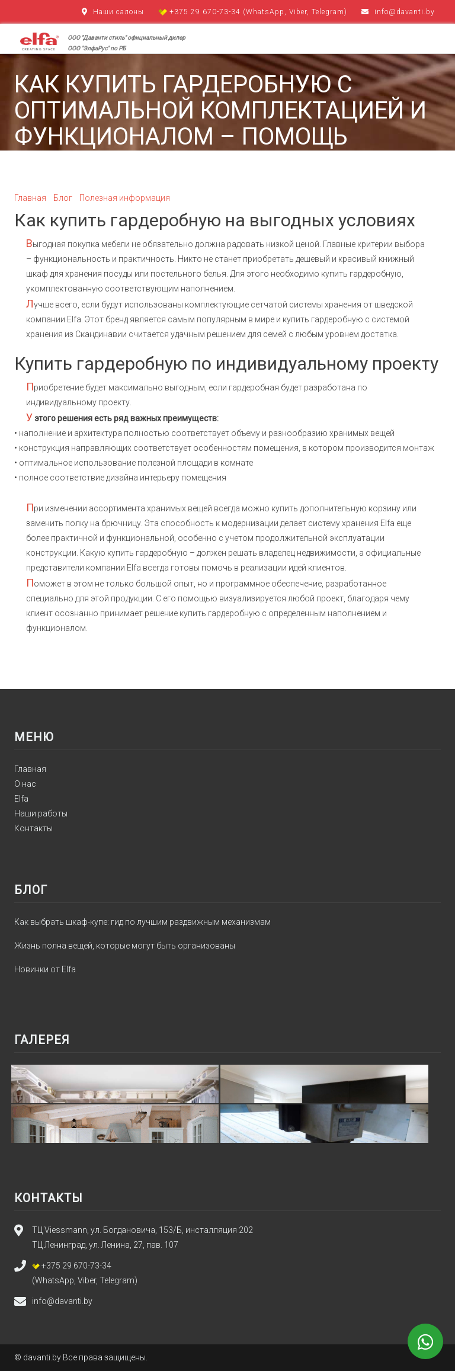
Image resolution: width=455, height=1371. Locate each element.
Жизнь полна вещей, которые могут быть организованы (124, 945)
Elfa (21, 798)
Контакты (33, 828)
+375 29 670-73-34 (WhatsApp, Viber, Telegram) (254, 12)
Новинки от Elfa (45, 969)
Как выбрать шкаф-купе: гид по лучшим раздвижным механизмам (142, 922)
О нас (25, 784)
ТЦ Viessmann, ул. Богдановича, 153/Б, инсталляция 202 (142, 1230)
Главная (30, 769)
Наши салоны (118, 12)
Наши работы (41, 813)
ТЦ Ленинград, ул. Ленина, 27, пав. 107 (105, 1245)
